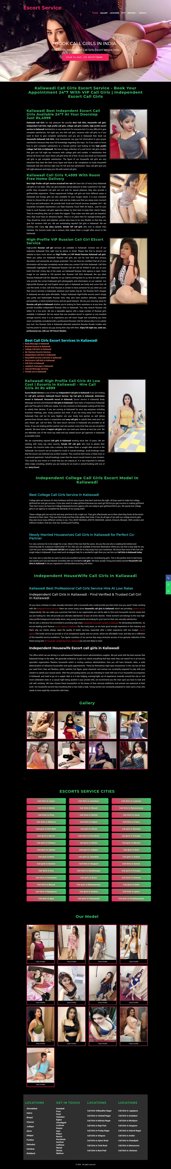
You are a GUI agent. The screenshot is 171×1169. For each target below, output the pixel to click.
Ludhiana (60, 1145)
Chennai (30, 1122)
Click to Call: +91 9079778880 (84, 57)
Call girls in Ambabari (128, 1116)
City (123, 13)
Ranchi (59, 1136)
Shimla (59, 1150)
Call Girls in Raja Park (96, 1125)
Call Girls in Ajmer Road (97, 1140)
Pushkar (30, 1140)
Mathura (60, 1153)
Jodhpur (30, 1126)
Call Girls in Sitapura (96, 1135)
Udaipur (30, 1135)
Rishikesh (31, 1153)
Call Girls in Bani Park (96, 1150)
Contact (143, 13)
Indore (29, 1113)
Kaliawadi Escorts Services (48, 609)
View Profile (40, 962)
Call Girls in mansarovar (128, 1145)
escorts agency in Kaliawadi (66, 626)
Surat (58, 1114)
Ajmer (29, 1131)
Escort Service (42, 7)
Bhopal (30, 1117)
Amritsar (60, 1142)
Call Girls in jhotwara (127, 1150)
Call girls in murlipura (127, 1120)
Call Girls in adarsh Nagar (129, 1130)
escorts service (139, 609)
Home (95, 13)
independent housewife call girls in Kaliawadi (100, 623)
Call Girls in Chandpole (128, 1140)
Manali (59, 1148)
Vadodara (60, 1117)
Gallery (104, 13)
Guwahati (60, 1108)
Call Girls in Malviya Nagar (98, 1120)
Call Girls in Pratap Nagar (98, 1130)
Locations (114, 13)
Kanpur (59, 1128)
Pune (58, 1111)
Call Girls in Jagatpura (128, 1111)
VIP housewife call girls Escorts (56, 641)
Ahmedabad (32, 1108)
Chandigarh (61, 1122)
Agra (58, 1131)
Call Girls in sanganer (127, 1125)
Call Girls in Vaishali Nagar (99, 1116)
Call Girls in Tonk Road (97, 1145)
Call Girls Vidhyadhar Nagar (99, 1111)
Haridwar (31, 1149)
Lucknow (60, 1125)
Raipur (59, 1134)
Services (131, 13)
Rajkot (59, 1120)
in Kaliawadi (74, 641)
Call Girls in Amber (126, 1135)
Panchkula (60, 1139)
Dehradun (31, 1144)
